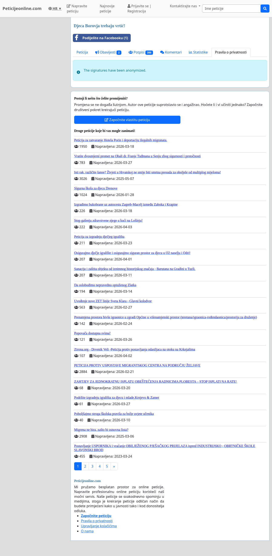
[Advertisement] (34, 81)
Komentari (171, 52)
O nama (87, 531)
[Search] (231, 8)
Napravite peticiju (77, 8)
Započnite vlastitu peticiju (127, 119)
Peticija (82, 52)
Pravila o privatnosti (231, 52)
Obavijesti (108, 52)
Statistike (198, 52)
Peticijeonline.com (22, 8)
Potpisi (141, 52)
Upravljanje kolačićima (99, 526)
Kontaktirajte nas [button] (184, 6)
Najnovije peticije (107, 8)
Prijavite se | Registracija (140, 8)
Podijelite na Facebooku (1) (100, 38)
